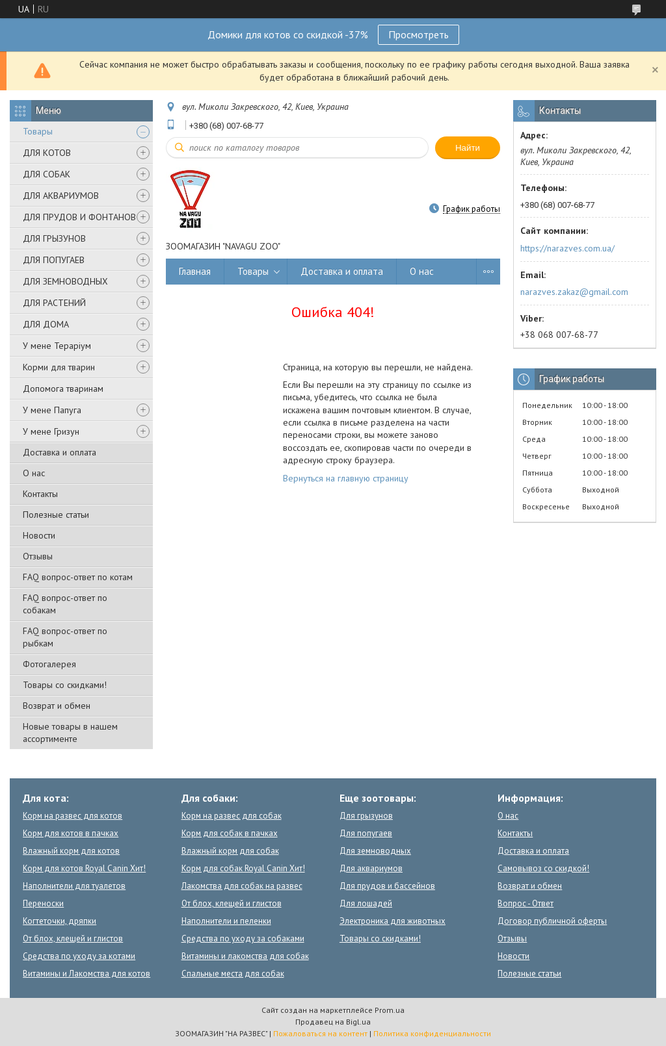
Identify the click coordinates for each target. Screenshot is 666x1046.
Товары (38, 131)
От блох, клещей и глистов (73, 938)
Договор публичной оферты (552, 920)
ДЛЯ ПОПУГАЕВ (54, 260)
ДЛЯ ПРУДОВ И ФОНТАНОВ (79, 217)
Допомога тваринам (63, 388)
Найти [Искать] (467, 148)
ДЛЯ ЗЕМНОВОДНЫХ (65, 281)
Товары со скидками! (65, 685)
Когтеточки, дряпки (59, 920)
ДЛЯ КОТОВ (47, 153)
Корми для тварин (59, 367)
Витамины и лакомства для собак (245, 956)
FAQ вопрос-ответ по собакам (65, 604)
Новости (39, 535)
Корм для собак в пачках (229, 833)
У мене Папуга (52, 410)
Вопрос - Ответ (525, 903)
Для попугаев (366, 833)
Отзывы (38, 556)
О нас (34, 473)
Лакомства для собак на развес (241, 885)
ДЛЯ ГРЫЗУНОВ (54, 238)
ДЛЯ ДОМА (46, 324)
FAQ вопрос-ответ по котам (78, 577)
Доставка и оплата (59, 452)
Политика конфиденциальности (432, 1033)
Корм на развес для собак (231, 815)
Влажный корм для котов (71, 850)
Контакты (40, 494)
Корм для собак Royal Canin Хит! (243, 868)
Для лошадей (366, 903)
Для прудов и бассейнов (387, 885)
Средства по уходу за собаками (242, 938)
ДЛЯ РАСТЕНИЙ (54, 303)
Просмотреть (418, 34)
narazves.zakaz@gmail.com (574, 292)
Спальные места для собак (232, 973)
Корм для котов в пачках (70, 833)
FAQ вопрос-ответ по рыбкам (65, 637)
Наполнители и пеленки (226, 920)
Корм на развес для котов (72, 815)
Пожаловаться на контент (320, 1033)
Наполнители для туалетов (74, 885)
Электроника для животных (393, 920)
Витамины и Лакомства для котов (86, 973)
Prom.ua (390, 1010)
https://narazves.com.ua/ (567, 248)
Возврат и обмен (56, 705)
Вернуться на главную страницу (345, 478)
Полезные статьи (56, 514)
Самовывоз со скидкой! (543, 868)
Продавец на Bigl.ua (333, 1022)
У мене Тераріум (57, 345)
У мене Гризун (51, 431)
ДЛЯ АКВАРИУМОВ (61, 195)
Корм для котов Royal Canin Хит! (84, 868)
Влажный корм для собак (230, 850)
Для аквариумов (371, 868)
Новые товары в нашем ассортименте (70, 733)
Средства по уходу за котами (79, 956)
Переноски (43, 903)
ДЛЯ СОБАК (46, 174)
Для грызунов (366, 815)
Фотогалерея (49, 664)
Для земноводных (375, 850)
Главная (195, 271)
